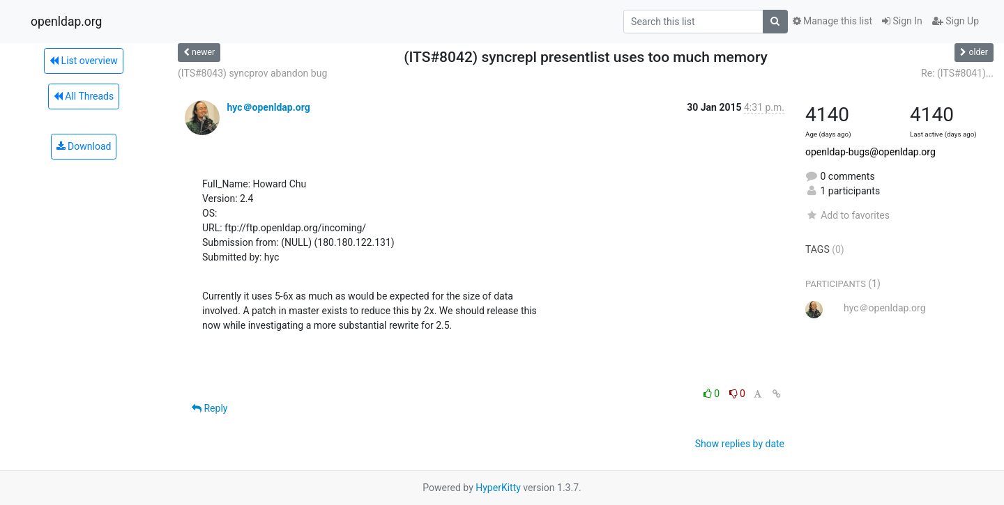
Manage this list (832, 20)
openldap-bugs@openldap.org (870, 151)
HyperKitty (498, 487)
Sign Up (955, 20)
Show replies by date (739, 443)
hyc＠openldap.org (268, 107)
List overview (84, 60)
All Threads (84, 96)
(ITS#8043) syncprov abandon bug (252, 73)
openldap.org (66, 22)
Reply (209, 408)
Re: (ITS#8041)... (957, 73)
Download (84, 146)
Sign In (902, 20)
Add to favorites (847, 215)
